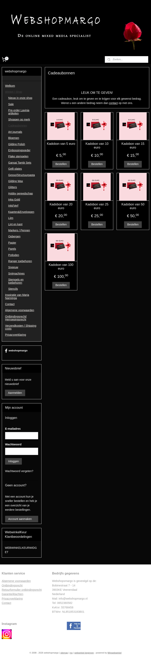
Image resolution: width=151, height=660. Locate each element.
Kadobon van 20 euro (61, 206)
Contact (10, 304)
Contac (6, 602)
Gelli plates (15, 168)
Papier (12, 242)
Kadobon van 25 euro (97, 206)
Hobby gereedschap (20, 193)
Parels (12, 248)
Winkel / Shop (13, 91)
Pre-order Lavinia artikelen (18, 112)
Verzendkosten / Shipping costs (20, 327)
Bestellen (61, 164)
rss (71, 653)
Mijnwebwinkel (115, 653)
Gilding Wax (15, 181)
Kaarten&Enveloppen (21, 211)
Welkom (10, 85)
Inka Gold (14, 199)
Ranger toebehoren (20, 261)
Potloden (13, 255)
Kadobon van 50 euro (133, 206)
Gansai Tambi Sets (19, 162)
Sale (11, 104)
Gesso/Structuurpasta (21, 175)
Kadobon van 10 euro (97, 145)
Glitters (12, 187)
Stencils (13, 288)
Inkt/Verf (13, 205)
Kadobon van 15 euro (133, 145)
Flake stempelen (18, 156)
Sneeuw (13, 267)
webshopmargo (16, 351)
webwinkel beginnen (84, 653)
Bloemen (13, 137)
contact (113, 103)
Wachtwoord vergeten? (19, 471)
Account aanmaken (20, 519)
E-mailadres (13, 428)
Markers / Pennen (19, 230)
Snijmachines (16, 273)
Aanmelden (15, 392)
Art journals (15, 131)
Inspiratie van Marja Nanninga (17, 296)
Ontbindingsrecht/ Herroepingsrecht (16, 318)
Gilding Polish (16, 144)
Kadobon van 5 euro (61, 143)
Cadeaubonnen (17, 125)
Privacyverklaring (15, 334)
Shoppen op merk (19, 119)
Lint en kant (15, 224)
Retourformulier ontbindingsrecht (22, 589)
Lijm (10, 218)
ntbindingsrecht (13, 585)
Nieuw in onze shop (20, 97)
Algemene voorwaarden (19, 310)
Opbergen (14, 236)
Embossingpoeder (19, 150)
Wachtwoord (13, 444)
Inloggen (13, 461)
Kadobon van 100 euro (61, 266)
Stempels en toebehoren (16, 281)
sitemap (64, 653)
